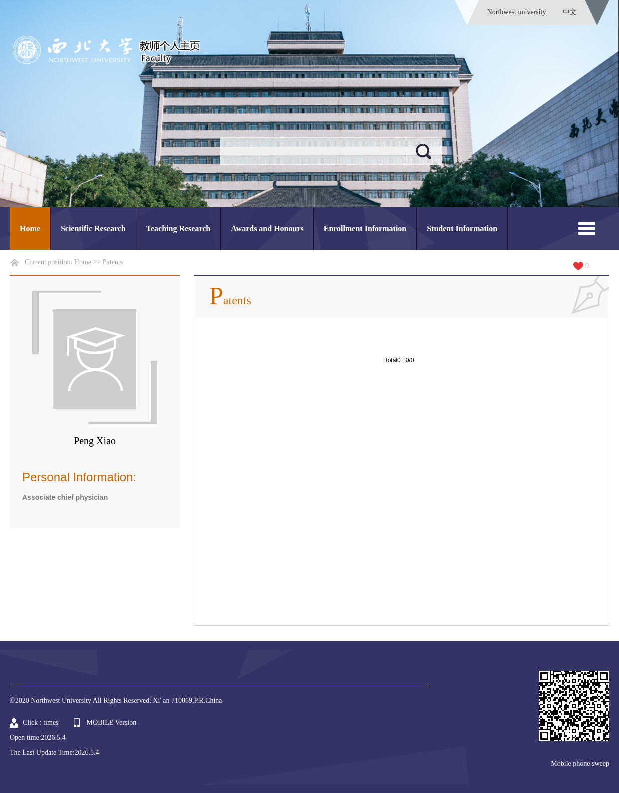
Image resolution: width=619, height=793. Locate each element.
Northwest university (516, 12)
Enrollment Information (365, 228)
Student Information (462, 228)
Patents (113, 262)
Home (30, 228)
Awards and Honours (267, 228)
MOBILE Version (112, 722)
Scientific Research (93, 228)
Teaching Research (178, 228)
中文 (570, 12)
